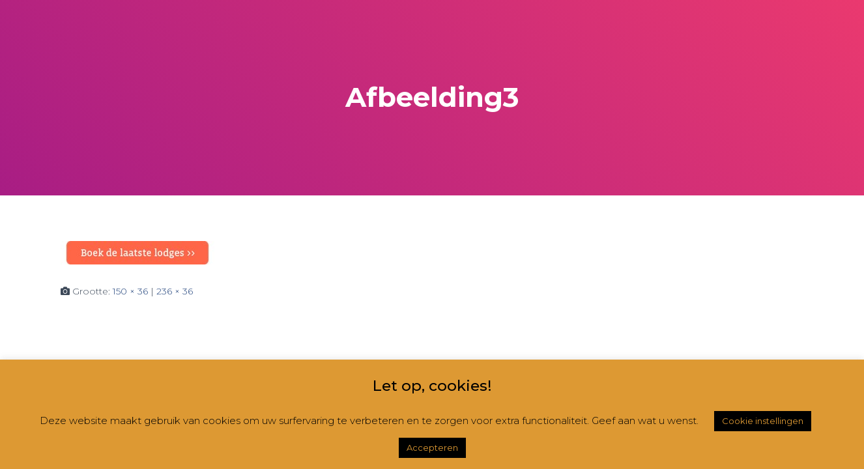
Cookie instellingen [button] (762, 421)
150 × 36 (130, 291)
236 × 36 (174, 291)
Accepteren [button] (432, 447)
